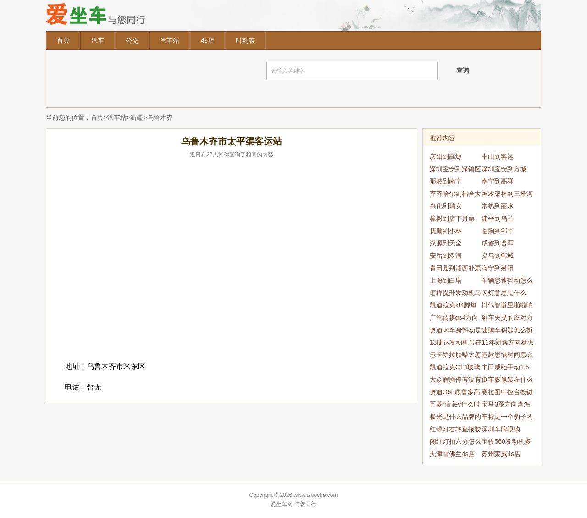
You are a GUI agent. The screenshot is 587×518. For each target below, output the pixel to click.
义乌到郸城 (498, 255)
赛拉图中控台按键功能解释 (507, 393)
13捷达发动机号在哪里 (456, 344)
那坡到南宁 (446, 181)
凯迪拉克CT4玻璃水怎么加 (455, 368)
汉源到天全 (446, 243)
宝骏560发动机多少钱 (506, 443)
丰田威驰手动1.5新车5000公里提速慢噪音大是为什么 (507, 368)
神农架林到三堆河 (507, 193)
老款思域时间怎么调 (507, 356)
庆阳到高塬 (446, 156)
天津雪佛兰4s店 (452, 453)
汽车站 (169, 40)
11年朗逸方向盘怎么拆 (508, 344)
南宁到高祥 (498, 181)
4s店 (207, 40)
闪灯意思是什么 (504, 292)
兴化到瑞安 (446, 206)
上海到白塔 (446, 280)
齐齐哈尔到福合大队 (455, 195)
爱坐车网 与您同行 (293, 504)
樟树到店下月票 (452, 218)
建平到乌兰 (498, 218)
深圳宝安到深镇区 (455, 169)
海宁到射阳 (498, 268)
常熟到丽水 (498, 206)
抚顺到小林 (446, 230)
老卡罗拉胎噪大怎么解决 (455, 356)
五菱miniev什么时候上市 (455, 406)
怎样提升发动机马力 (455, 294)
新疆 (136, 117)
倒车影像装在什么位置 (507, 381)
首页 (63, 40)
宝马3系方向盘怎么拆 (506, 406)
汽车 (97, 40)
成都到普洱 (498, 243)
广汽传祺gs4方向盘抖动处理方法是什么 (455, 319)
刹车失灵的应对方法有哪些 (507, 319)
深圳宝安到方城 (504, 169)
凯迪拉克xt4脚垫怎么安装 (453, 306)
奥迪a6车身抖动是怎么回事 (456, 331)
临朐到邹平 (498, 230)
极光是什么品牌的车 (455, 418)
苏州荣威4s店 (501, 453)
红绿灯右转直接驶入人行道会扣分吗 (455, 430)
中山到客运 (498, 156)
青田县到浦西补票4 (455, 269)
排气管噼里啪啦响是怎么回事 (507, 306)
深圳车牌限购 (501, 429)
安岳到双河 (446, 255)
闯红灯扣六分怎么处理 (455, 443)
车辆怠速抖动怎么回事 (507, 282)
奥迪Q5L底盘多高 (455, 391)
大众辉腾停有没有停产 (455, 381)
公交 (132, 40)
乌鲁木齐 (160, 117)
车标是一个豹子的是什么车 (507, 418)
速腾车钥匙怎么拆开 (507, 331)
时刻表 (245, 40)
